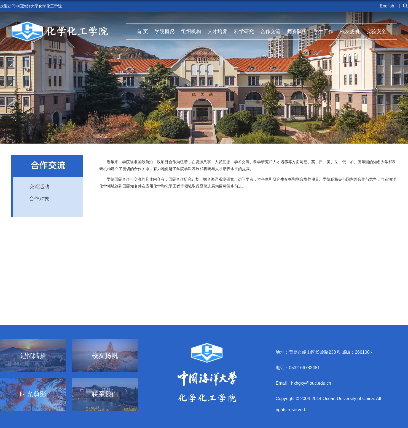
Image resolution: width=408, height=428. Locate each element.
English (387, 6)
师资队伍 (297, 31)
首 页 (142, 31)
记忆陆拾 (33, 355)
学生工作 (323, 31)
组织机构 (191, 31)
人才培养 (217, 31)
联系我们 (105, 394)
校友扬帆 (350, 31)
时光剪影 (33, 394)
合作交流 (270, 31)
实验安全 (376, 31)
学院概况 (165, 31)
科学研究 (244, 31)
